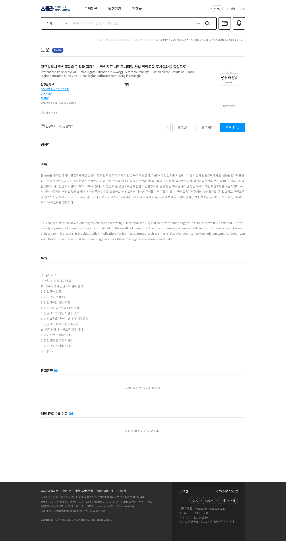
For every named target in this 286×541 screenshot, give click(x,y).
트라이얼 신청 (227, 500)
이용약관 (66, 490)
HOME (100, 40)
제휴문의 (209, 500)
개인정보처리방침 (83, 490)
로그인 (217, 8)
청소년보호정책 (104, 490)
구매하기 (231, 127)
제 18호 (45, 98)
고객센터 (230, 8)
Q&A (195, 500)
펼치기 (201, 77)
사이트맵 (121, 490)
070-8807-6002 (227, 491)
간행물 (137, 8)
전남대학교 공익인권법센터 (55, 89)
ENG (243, 8)
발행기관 (114, 8)
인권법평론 (47, 93)
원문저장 (207, 127)
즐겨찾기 (238, 29)
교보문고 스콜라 (49, 490)
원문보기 (183, 127)
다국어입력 (225, 29)
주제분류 (90, 8)
